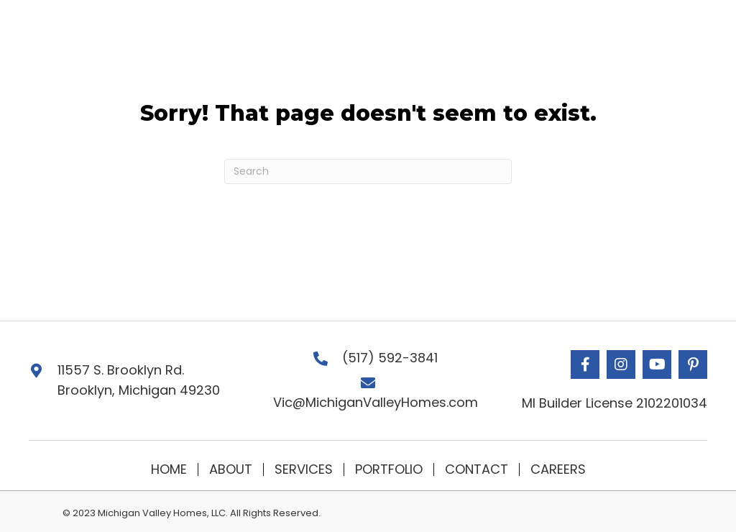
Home (169, 469)
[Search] (368, 171)
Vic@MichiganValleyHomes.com (375, 402)
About (230, 469)
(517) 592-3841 (390, 358)
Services (304, 469)
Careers (558, 469)
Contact (476, 469)
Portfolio (389, 469)
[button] (585, 364)
